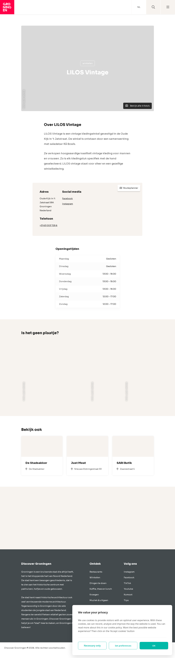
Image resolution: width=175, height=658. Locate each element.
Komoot (128, 594)
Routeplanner (129, 188)
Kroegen (94, 594)
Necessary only (92, 645)
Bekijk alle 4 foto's (137, 105)
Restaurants (96, 571)
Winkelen (88, 63)
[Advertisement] (87, 518)
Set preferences (123, 645)
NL (138, 7)
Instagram (67, 203)
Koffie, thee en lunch (101, 589)
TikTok (127, 583)
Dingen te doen (98, 583)
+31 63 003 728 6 (48, 225)
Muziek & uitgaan (99, 600)
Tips (126, 600)
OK (154, 645)
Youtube (128, 589)
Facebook (67, 198)
